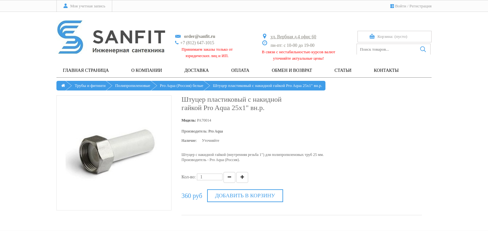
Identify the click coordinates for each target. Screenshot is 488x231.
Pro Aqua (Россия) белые (181, 85)
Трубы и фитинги (90, 85)
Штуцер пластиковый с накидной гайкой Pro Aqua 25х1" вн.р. (267, 85)
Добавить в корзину (245, 196)
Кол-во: (188, 177)
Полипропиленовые (132, 85)
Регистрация (420, 6)
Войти (400, 6)
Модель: (188, 120)
